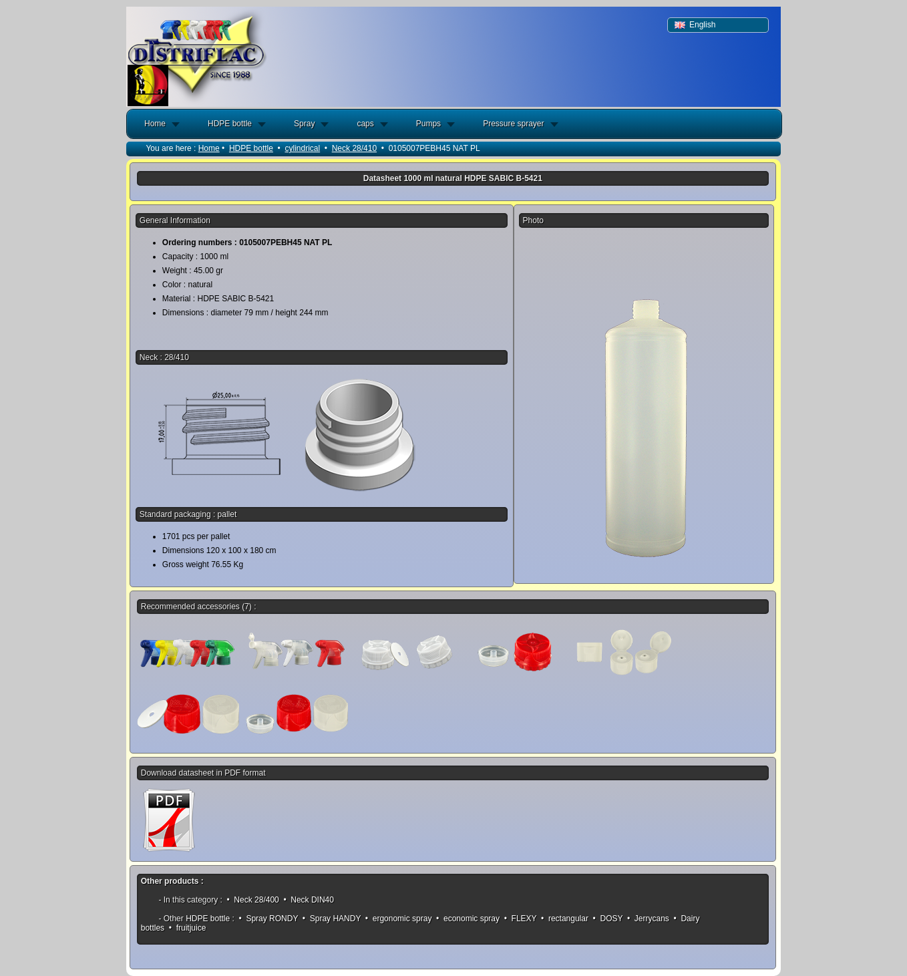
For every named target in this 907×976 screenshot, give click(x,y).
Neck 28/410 (354, 148)
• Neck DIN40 (308, 900)
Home (155, 123)
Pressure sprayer (513, 123)
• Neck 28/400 (252, 900)
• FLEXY (520, 918)
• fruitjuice (187, 928)
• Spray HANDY (332, 918)
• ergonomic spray (398, 918)
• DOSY (607, 918)
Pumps (428, 123)
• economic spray (468, 918)
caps (365, 123)
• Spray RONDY (268, 918)
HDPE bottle (230, 123)
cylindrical (302, 148)
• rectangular (565, 918)
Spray (304, 123)
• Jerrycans (648, 918)
